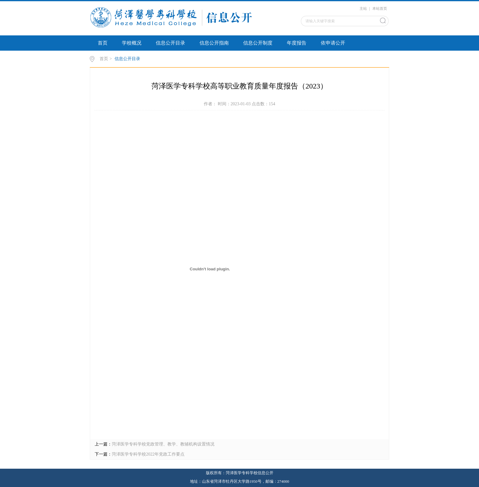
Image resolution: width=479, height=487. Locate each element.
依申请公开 (333, 42)
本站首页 (379, 8)
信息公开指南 (214, 42)
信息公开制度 (257, 42)
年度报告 (296, 42)
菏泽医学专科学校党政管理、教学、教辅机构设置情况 (163, 444)
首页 (103, 42)
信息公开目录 (170, 42)
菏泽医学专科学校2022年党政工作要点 (148, 454)
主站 (363, 8)
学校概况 (131, 42)
